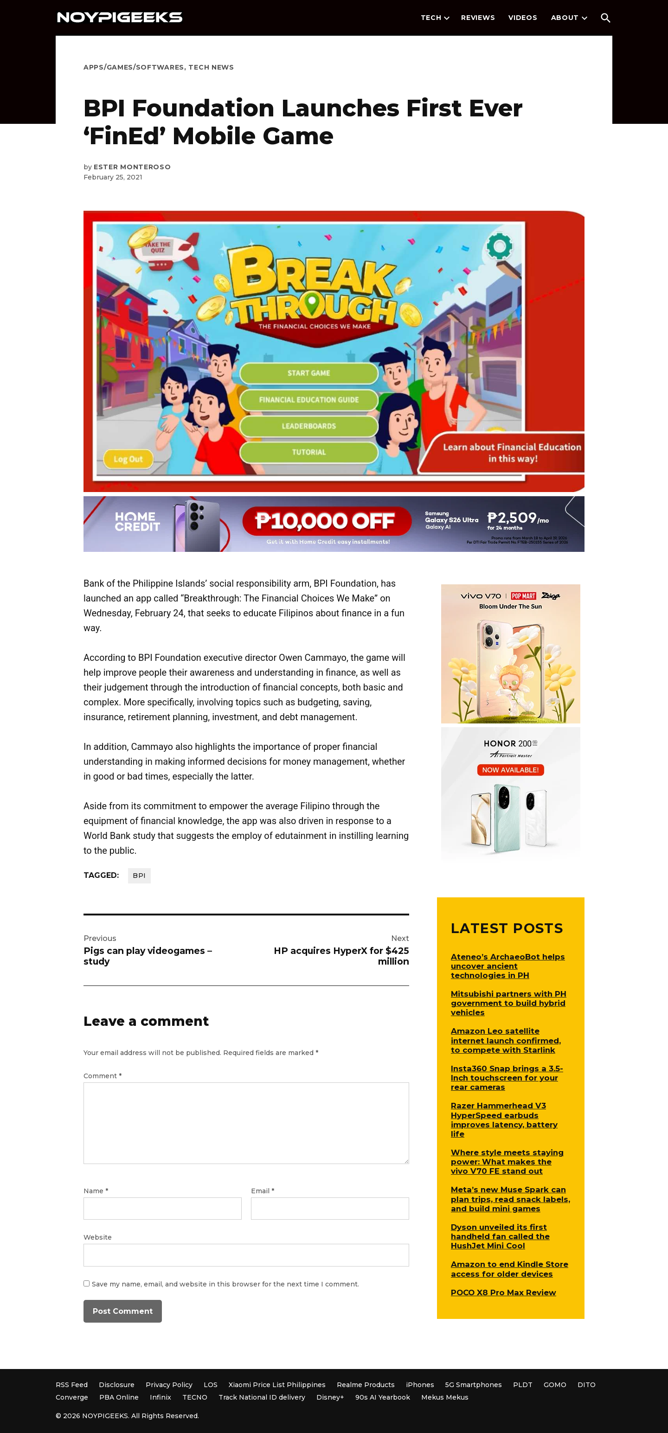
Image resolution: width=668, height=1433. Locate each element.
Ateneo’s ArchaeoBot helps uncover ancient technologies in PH (508, 966)
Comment (103, 1076)
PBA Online (119, 1397)
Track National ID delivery (261, 1397)
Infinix (160, 1397)
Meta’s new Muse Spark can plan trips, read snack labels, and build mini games (510, 1199)
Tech (431, 17)
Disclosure (117, 1385)
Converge (72, 1397)
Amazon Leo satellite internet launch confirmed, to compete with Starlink (506, 1040)
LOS (211, 1385)
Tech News (211, 67)
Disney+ (330, 1397)
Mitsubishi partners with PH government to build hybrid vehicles (508, 1003)
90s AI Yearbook (382, 1397)
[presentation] (446, 18)
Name (96, 1191)
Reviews (478, 17)
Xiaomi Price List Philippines (277, 1385)
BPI (139, 875)
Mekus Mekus (445, 1397)
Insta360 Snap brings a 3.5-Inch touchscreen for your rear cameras (507, 1078)
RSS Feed (72, 1385)
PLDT (523, 1385)
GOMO (555, 1385)
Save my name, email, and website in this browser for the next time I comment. (225, 1284)
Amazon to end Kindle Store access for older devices (509, 1269)
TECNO (194, 1397)
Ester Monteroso (132, 167)
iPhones (420, 1385)
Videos (522, 17)
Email (262, 1191)
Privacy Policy (169, 1385)
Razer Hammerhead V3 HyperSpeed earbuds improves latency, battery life (504, 1119)
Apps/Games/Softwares (134, 67)
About (565, 17)
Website (98, 1237)
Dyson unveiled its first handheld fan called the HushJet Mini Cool (500, 1236)
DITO (587, 1385)
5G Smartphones (473, 1385)
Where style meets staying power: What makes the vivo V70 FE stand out (507, 1162)
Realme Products (366, 1385)
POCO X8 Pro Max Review (503, 1292)
